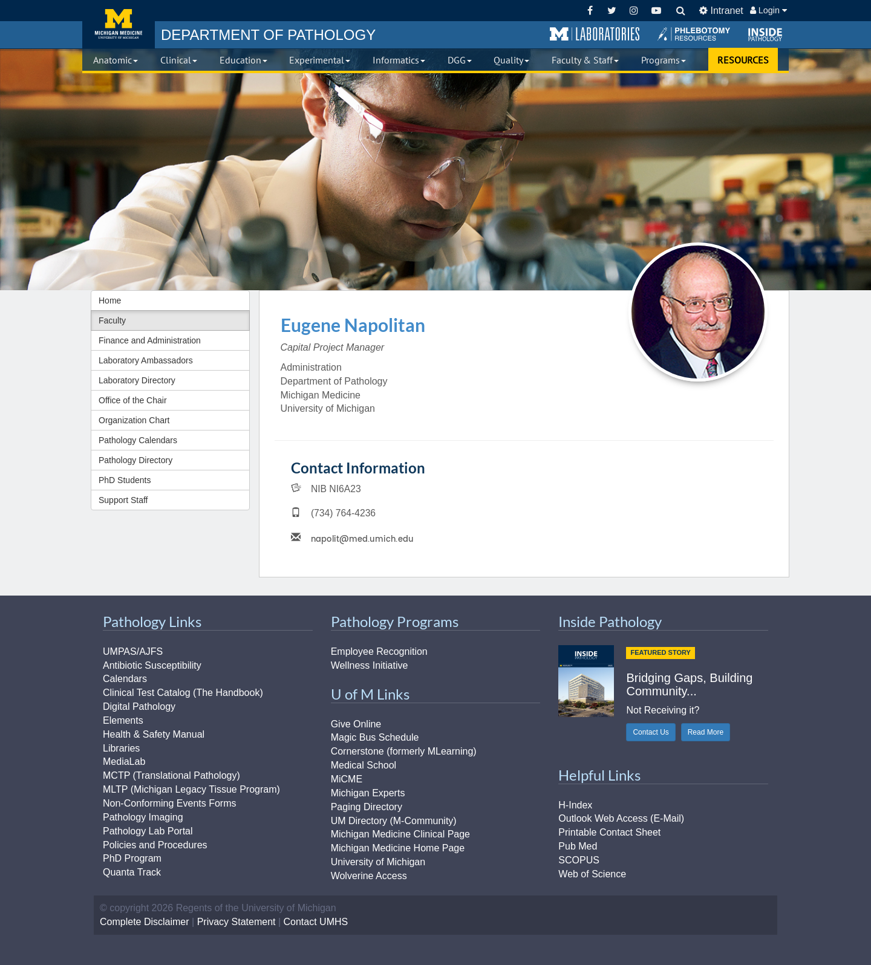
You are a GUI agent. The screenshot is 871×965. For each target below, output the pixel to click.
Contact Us (650, 732)
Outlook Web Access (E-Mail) (621, 818)
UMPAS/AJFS (133, 651)
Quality (511, 60)
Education (243, 60)
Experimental (319, 60)
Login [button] (768, 10)
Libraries (121, 748)
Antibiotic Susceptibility (152, 665)
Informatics (399, 60)
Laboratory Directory (137, 380)
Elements (123, 720)
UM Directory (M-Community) (394, 821)
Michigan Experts (368, 793)
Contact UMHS (316, 922)
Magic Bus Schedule (375, 737)
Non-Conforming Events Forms (170, 803)
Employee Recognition (379, 651)
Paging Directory (366, 807)
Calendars (125, 679)
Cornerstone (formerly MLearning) (404, 751)
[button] (594, 34)
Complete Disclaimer (144, 922)
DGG (460, 60)
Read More (705, 732)
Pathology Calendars (138, 440)
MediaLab (124, 761)
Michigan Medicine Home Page (398, 848)
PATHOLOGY (268, 35)
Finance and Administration (150, 340)
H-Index (575, 805)
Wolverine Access (369, 876)
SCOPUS (578, 860)
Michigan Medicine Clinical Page (400, 834)
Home (110, 300)
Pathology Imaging (143, 817)
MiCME (346, 779)
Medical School (364, 765)
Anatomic (115, 60)
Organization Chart (134, 420)
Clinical (178, 60)
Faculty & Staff (585, 60)
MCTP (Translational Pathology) (171, 775)
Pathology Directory (135, 460)
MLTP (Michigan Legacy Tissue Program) (191, 789)
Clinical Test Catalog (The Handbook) (183, 692)
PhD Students (125, 480)
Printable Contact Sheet (609, 832)
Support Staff (123, 500)
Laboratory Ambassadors (146, 360)
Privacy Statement (236, 922)
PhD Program (132, 858)
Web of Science (592, 874)
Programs (663, 60)
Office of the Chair (133, 400)
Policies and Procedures (155, 845)
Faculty (112, 320)
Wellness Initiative (369, 665)
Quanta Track (132, 872)
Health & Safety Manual (153, 734)
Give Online (356, 724)
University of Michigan (378, 862)
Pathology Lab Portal (148, 831)
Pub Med (577, 846)
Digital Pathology (139, 706)
